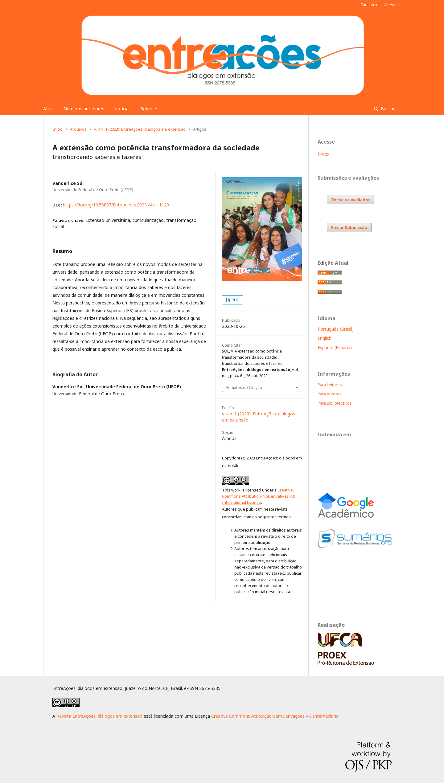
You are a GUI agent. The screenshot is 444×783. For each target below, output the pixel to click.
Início (57, 129)
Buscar (387, 109)
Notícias (122, 109)
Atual (48, 109)
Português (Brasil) (336, 329)
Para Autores (330, 394)
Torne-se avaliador (350, 199)
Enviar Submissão (349, 227)
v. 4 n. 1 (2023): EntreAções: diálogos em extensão (140, 129)
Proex (323, 154)
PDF (235, 300)
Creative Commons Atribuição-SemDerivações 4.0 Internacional (275, 716)
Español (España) (335, 347)
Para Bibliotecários (335, 403)
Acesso (391, 4)
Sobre (147, 109)
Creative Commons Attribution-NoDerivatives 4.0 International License (258, 496)
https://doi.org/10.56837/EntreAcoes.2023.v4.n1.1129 (116, 205)
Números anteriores (84, 109)
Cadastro (368, 4)
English (324, 338)
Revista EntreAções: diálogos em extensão (99, 716)
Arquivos (78, 129)
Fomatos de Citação (244, 387)
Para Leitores (330, 384)
